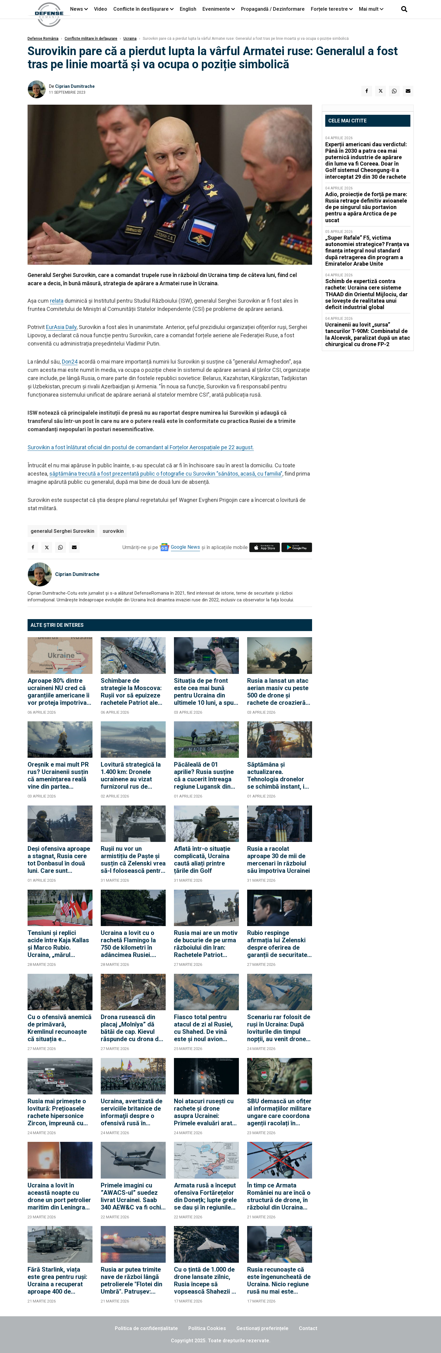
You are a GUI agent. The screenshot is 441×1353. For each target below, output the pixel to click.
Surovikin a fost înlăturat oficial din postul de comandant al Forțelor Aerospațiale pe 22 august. (141, 447)
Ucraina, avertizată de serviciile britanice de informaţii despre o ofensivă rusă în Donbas (131, 1112)
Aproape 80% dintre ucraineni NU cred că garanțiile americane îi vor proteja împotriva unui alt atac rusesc (58, 691)
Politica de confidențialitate (146, 1328)
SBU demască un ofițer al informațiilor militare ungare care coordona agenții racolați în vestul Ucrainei (279, 1112)
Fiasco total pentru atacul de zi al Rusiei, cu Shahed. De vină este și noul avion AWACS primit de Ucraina (203, 1028)
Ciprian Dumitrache (75, 86)
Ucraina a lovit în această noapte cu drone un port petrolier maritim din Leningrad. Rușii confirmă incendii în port (59, 1196)
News (76, 9)
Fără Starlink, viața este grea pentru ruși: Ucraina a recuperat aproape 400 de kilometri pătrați (57, 1280)
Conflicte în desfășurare (141, 9)
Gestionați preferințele (262, 1328)
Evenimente (216, 9)
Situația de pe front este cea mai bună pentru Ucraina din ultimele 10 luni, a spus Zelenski (205, 691)
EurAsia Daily (61, 327)
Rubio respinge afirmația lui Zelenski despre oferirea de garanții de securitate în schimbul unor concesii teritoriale (277, 944)
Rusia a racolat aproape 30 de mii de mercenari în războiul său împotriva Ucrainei (278, 859)
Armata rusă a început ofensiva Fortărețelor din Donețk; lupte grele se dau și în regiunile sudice (205, 1196)
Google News (185, 547)
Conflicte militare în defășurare (91, 38)
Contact (308, 1328)
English (188, 9)
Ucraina (130, 38)
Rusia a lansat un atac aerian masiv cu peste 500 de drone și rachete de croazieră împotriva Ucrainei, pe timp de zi (277, 691)
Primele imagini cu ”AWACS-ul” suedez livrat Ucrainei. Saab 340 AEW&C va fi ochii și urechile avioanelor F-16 (132, 1196)
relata (56, 300)
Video (100, 9)
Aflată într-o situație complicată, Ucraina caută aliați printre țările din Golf (202, 859)
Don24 (69, 361)
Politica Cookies (207, 1328)
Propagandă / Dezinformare (273, 9)
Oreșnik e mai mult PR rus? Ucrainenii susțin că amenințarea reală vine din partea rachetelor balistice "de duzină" (60, 775)
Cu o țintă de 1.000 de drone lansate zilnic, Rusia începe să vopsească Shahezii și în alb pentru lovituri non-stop (205, 1280)
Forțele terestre (329, 9)
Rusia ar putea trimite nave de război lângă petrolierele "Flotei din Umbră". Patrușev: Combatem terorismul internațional (131, 1280)
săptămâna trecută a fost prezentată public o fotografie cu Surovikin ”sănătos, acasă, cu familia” (165, 473)
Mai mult (371, 9)
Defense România (43, 38)
